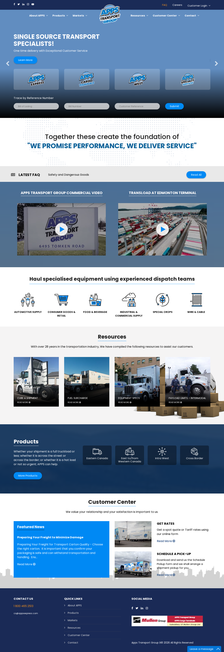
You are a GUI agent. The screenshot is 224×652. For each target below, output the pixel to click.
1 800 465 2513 (23, 606)
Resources (74, 628)
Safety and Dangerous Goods (68, 175)
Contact (73, 642)
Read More (26, 564)
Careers (177, 5)
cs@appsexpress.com (26, 613)
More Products (27, 475)
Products (73, 613)
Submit (174, 106)
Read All (196, 175)
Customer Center (79, 635)
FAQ (164, 5)
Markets (72, 620)
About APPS (75, 605)
